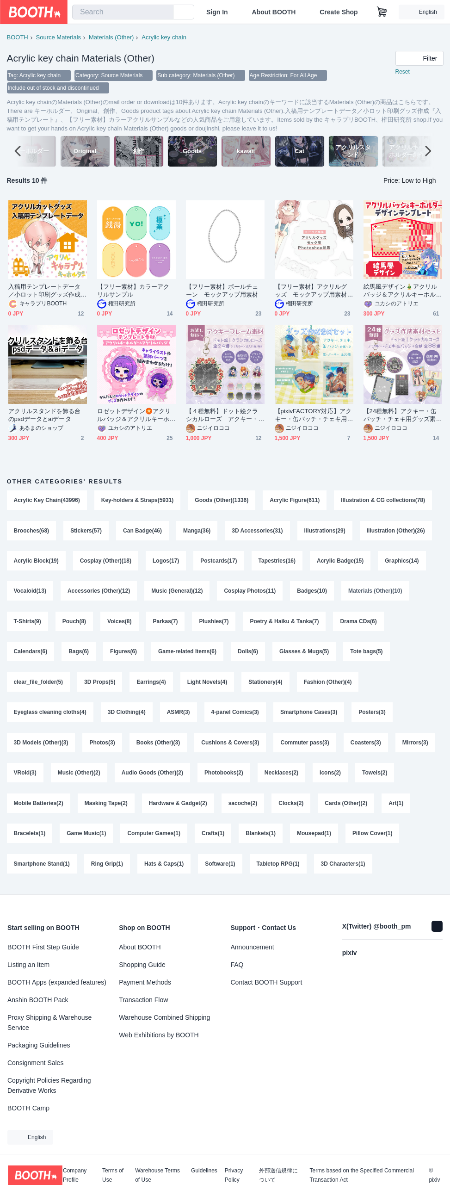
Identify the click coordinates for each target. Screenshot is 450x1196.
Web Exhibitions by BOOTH (158, 1035)
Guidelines (204, 1171)
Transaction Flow (143, 1000)
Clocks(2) (291, 806)
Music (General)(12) (177, 592)
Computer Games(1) (154, 837)
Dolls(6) (248, 654)
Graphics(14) (402, 562)
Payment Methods (145, 982)
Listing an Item (28, 964)
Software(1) (220, 867)
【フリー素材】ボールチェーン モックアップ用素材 (222, 291)
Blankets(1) (261, 837)
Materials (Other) (111, 37)
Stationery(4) (266, 684)
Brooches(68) (31, 531)
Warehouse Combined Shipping (164, 1017)
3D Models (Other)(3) (41, 745)
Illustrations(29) (324, 531)
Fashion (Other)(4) (328, 684)
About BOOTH (274, 12)
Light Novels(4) (207, 684)
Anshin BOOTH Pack (37, 1000)
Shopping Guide (142, 964)
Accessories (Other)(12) (99, 592)
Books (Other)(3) (158, 745)
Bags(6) (78, 654)
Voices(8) (119, 623)
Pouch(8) (74, 623)
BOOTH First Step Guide (43, 947)
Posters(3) (372, 715)
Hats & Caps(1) (164, 867)
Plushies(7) (214, 623)
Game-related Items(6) (187, 654)
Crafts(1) (213, 837)
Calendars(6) (31, 654)
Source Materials (58, 37)
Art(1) (396, 806)
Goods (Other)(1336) (222, 501)
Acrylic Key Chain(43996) (47, 501)
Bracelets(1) (30, 837)
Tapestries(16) (277, 562)
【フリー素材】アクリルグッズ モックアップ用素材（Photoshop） (311, 291)
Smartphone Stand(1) (42, 867)
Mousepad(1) (314, 837)
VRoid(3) (25, 776)
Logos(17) (166, 562)
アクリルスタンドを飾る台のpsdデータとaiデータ (44, 416)
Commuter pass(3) (305, 745)
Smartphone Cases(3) (308, 715)
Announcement (252, 947)
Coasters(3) (366, 745)
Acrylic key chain (164, 37)
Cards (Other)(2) (346, 806)
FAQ (237, 964)
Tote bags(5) (367, 654)
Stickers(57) (86, 531)
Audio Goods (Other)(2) (152, 776)
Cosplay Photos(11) (250, 592)
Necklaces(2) (281, 776)
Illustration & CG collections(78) (383, 501)
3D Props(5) (99, 684)
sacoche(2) (243, 806)
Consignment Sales (35, 1062)
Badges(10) (312, 592)
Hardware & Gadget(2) (178, 806)
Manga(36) (196, 531)
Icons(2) (330, 776)
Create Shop (339, 12)
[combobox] (122, 12)
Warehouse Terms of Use (157, 1175)
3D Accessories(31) (257, 531)
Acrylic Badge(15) (340, 562)
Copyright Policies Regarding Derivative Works (49, 1085)
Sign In (217, 12)
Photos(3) (102, 745)
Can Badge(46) (142, 531)
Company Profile (74, 1175)
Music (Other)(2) (79, 776)
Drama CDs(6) (358, 623)
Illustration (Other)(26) (396, 531)
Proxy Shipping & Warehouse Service (49, 1022)
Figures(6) (123, 654)
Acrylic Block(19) (36, 562)
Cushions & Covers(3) (230, 745)
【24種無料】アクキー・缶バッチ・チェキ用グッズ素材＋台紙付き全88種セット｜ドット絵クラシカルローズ (400, 416)
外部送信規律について (278, 1175)
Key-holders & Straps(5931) (137, 501)
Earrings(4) (151, 684)
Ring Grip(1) (107, 867)
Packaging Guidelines (38, 1045)
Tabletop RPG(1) (278, 867)
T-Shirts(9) (27, 623)
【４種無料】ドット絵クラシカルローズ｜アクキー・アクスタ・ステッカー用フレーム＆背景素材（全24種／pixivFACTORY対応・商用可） (224, 416)
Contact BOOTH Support (266, 982)
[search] (164, 12)
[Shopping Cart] (382, 12)
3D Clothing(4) (127, 715)
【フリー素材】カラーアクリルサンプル (133, 291)
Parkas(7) (165, 623)
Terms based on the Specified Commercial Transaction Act (361, 1175)
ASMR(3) (178, 715)
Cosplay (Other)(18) (105, 562)
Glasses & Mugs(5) (304, 654)
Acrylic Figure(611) (295, 501)
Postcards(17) (219, 562)
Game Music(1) (86, 837)
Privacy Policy (234, 1175)
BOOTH (17, 37)
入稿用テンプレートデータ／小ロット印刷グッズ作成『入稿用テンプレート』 (44, 291)
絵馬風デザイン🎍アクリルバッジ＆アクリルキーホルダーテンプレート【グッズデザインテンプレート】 (401, 291)
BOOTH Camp (28, 1108)
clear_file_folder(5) (38, 684)
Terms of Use (112, 1175)
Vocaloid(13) (30, 592)
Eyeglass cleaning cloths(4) (50, 715)
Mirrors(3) (415, 745)
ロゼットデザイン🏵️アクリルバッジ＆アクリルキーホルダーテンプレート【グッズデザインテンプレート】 (134, 416)
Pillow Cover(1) (372, 837)
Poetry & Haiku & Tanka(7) (284, 623)
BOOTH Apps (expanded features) (56, 982)
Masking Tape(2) (106, 806)
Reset (402, 72)
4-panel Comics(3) (235, 715)
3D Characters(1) (343, 867)
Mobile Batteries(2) (38, 806)
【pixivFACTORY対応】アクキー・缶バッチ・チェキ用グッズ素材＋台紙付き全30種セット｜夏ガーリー (313, 416)
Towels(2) (375, 776)
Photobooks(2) (223, 776)
